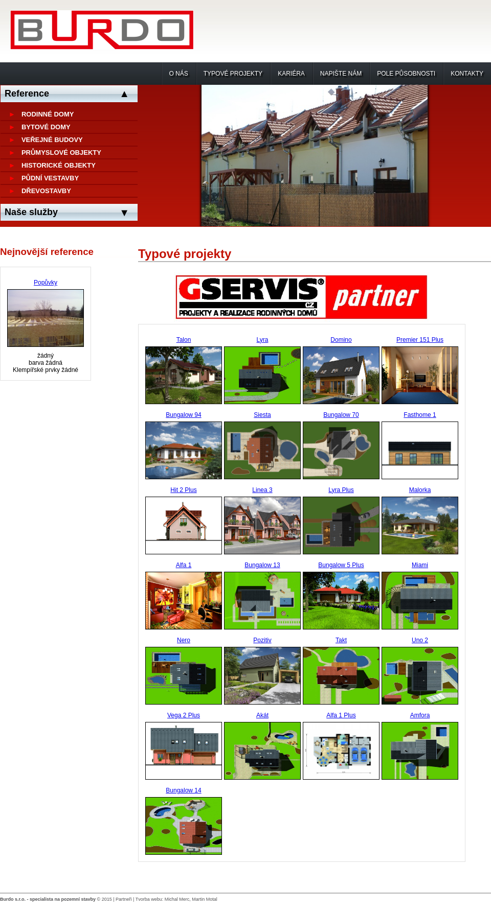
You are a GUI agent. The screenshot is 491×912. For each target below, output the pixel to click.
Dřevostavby (46, 191)
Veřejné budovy (52, 140)
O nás (178, 73)
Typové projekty (233, 73)
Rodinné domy (47, 114)
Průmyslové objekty (61, 152)
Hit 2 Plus (183, 490)
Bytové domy (46, 127)
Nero (183, 640)
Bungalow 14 (183, 790)
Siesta (262, 414)
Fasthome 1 (420, 414)
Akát (262, 715)
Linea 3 (262, 490)
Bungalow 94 (183, 414)
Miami (420, 565)
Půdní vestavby (50, 178)
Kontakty (467, 73)
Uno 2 (420, 640)
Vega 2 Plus (183, 715)
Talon (183, 339)
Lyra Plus (341, 490)
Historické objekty (58, 165)
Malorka (420, 490)
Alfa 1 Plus (340, 715)
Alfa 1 (184, 565)
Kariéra (291, 73)
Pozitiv (262, 640)
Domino (340, 339)
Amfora (420, 715)
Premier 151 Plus (419, 339)
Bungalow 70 (341, 414)
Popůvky (45, 282)
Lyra (263, 339)
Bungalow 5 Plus (341, 565)
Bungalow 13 (262, 565)
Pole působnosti (406, 73)
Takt (341, 640)
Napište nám (341, 73)
